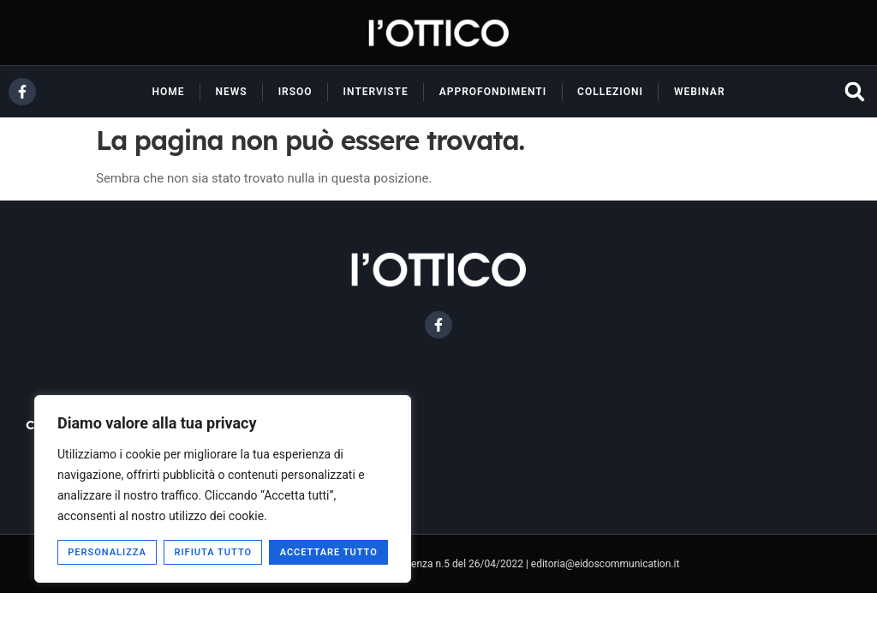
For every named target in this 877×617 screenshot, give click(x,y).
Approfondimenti (492, 92)
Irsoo (295, 92)
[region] (222, 489)
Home (168, 92)
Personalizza (107, 552)
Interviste (376, 92)
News (232, 92)
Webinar (699, 92)
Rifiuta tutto (213, 552)
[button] (854, 92)
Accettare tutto (329, 552)
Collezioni (610, 92)
